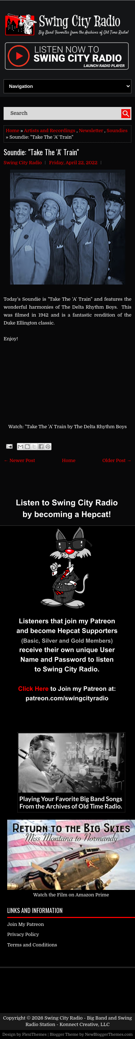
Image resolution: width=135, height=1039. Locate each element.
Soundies (117, 130)
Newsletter (91, 130)
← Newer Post (19, 460)
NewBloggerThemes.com (109, 1034)
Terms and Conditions (32, 945)
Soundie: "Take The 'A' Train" (41, 152)
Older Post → (116, 460)
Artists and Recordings (49, 130)
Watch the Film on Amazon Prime (71, 894)
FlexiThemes (34, 1034)
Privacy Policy (23, 934)
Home (12, 130)
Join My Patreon (25, 924)
